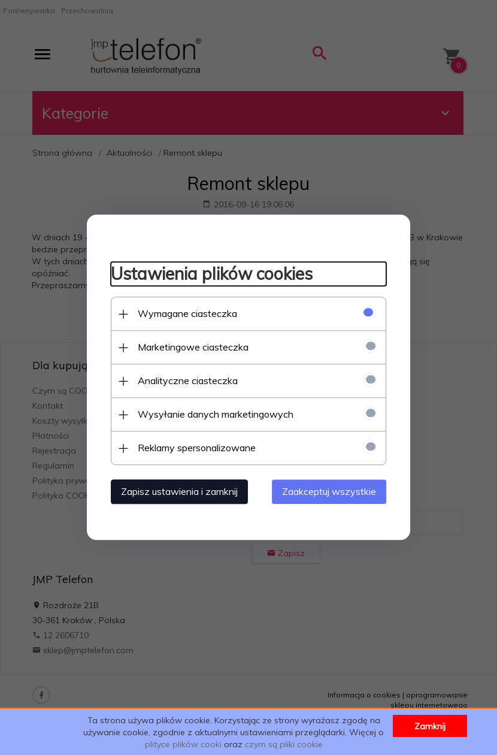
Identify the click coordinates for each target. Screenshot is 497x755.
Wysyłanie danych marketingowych (215, 415)
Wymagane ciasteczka (187, 314)
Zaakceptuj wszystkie (329, 492)
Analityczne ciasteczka (188, 381)
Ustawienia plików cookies (212, 273)
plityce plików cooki (183, 744)
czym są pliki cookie (284, 744)
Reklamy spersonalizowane (197, 448)
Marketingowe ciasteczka (193, 348)
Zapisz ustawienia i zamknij (179, 492)
